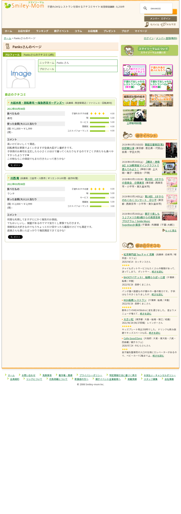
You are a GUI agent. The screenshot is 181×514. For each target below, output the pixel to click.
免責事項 (47, 470)
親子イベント (61, 31)
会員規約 (14, 474)
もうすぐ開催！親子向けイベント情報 (149, 182)
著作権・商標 (65, 470)
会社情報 (169, 474)
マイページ (141, 31)
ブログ (125, 31)
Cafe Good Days (133, 433)
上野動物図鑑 (134, 170)
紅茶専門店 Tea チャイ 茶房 (139, 349)
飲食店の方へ (81, 474)
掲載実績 (132, 474)
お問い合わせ (28, 470)
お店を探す (24, 31)
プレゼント (109, 31)
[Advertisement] (60, 251)
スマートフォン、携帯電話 (152, 24)
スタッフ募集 (151, 474)
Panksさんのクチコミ (39, 54)
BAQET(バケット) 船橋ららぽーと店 (144, 372)
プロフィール (12, 54)
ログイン (160, 19)
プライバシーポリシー (90, 470)
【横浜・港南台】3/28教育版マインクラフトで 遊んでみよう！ (141, 212)
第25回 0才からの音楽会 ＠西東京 (143, 228)
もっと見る (171, 278)
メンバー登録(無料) (166, 38)
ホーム (8, 31)
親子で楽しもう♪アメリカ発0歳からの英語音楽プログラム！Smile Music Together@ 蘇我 (141, 266)
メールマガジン (168, 24)
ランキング (42, 31)
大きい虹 (129, 414)
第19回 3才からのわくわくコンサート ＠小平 (143, 245)
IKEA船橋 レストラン (135, 395)
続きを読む (157, 366)
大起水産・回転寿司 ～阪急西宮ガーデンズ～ (37, 103)
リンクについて (34, 474)
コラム (78, 31)
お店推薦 (93, 31)
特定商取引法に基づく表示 (123, 470)
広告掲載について (58, 474)
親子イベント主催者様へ (108, 474)
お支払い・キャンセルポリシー (160, 470)
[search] (156, 8)
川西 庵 (14, 178)
